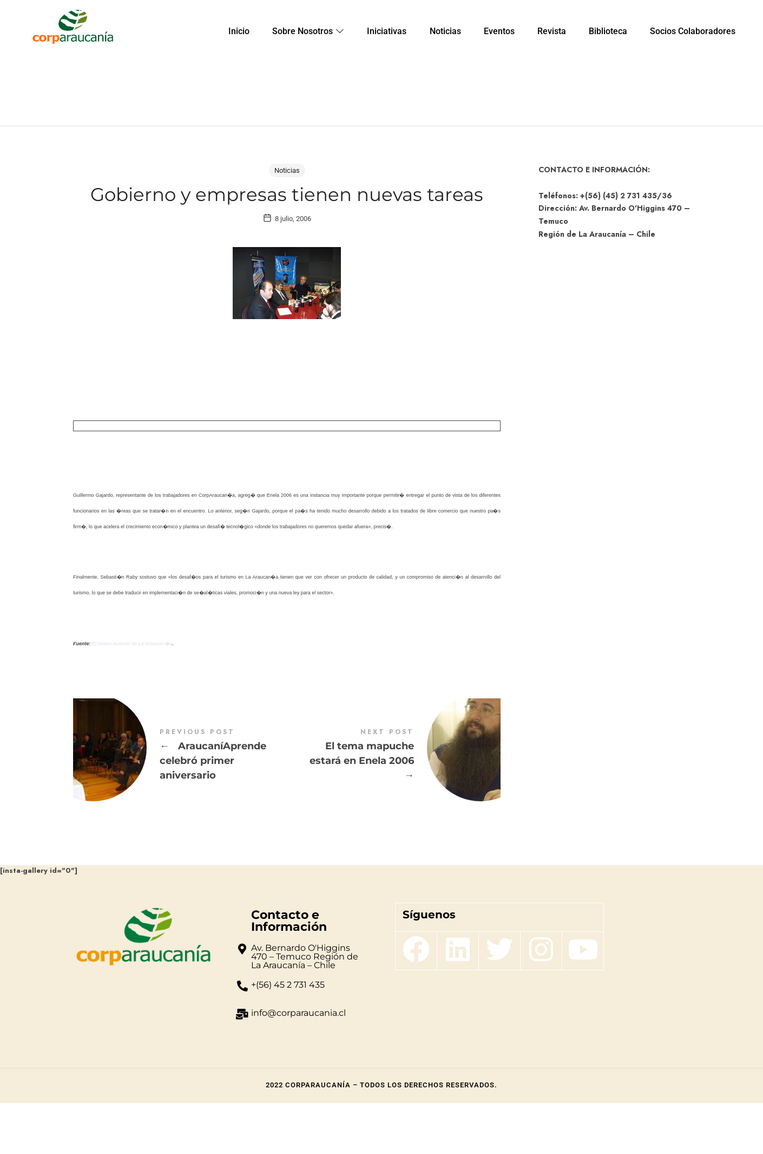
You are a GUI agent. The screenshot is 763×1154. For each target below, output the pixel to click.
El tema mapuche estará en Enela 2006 (394, 806)
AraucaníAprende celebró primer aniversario (180, 806)
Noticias (287, 170)
